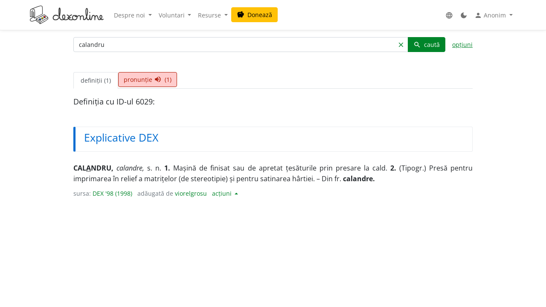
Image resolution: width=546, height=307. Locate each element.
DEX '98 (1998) (112, 193)
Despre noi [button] (130, 15)
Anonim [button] (491, 15)
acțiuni (222, 193)
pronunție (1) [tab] (147, 79)
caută (426, 45)
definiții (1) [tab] (96, 80)
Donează (254, 15)
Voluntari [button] (172, 15)
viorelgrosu (191, 193)
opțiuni (462, 45)
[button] (449, 15)
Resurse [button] (210, 15)
